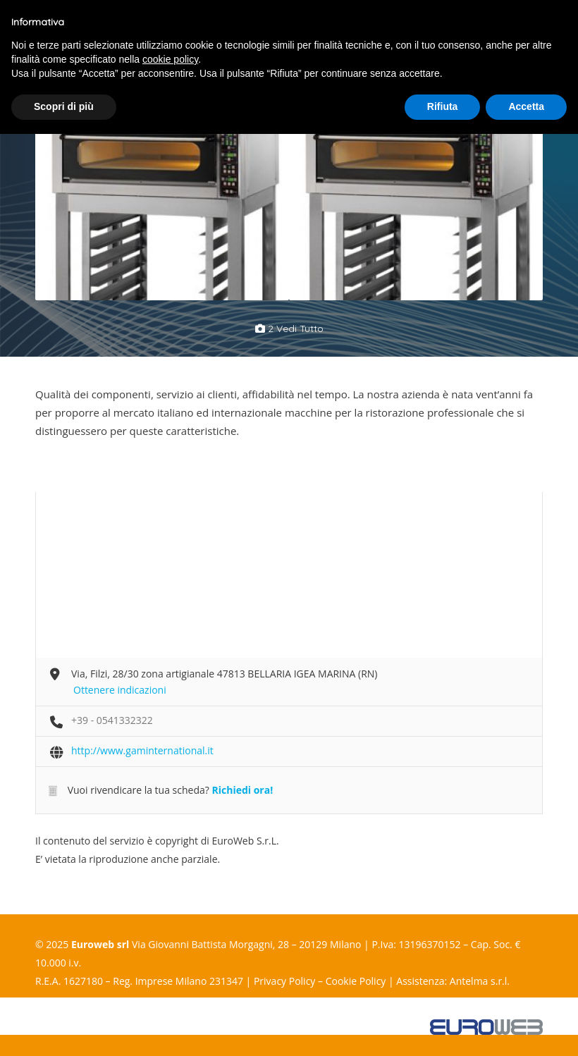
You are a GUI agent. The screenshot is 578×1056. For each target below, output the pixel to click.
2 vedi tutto (289, 328)
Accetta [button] (526, 106)
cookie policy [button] (170, 59)
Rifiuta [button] (442, 106)
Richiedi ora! (242, 790)
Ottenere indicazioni (119, 689)
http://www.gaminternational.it (142, 750)
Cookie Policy (356, 981)
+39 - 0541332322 (112, 720)
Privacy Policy (284, 981)
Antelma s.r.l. (480, 981)
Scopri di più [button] (64, 106)
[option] (162, 207)
